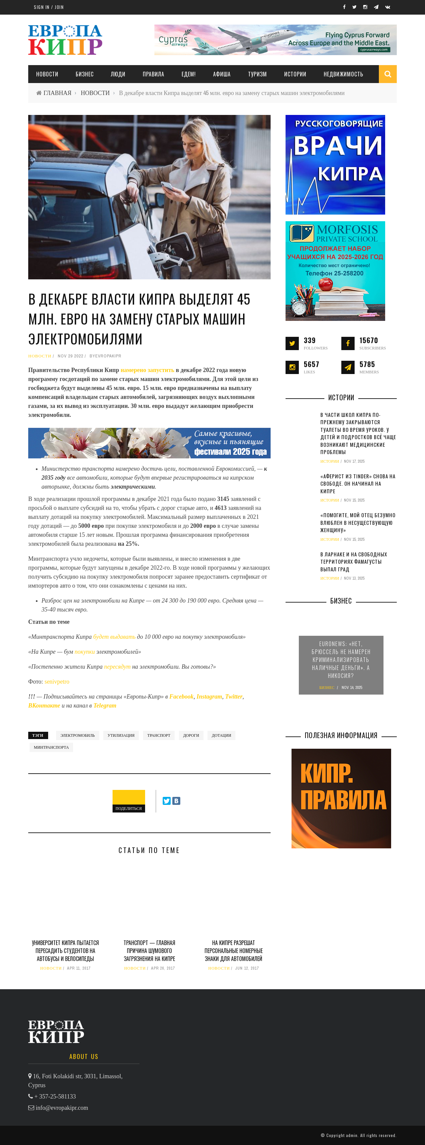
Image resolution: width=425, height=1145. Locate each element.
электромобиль (77, 735)
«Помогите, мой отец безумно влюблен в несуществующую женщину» (357, 522)
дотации (221, 735)
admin (352, 1135)
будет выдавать (114, 636)
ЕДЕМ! (189, 74)
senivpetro (56, 681)
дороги (191, 735)
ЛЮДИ (118, 74)
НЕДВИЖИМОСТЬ (343, 74)
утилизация (121, 735)
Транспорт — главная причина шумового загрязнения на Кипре (149, 951)
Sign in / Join (49, 7)
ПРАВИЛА (153, 74)
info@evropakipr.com (62, 1107)
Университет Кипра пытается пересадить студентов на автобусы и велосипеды (65, 951)
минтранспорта (51, 747)
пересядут (118, 666)
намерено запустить (146, 370)
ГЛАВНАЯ (57, 93)
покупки (85, 651)
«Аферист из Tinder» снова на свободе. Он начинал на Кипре (357, 483)
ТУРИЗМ (257, 74)
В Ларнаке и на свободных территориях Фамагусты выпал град (353, 561)
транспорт (158, 735)
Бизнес (85, 74)
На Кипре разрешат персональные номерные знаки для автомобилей (234, 951)
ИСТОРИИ (295, 74)
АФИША (222, 74)
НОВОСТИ (47, 74)
